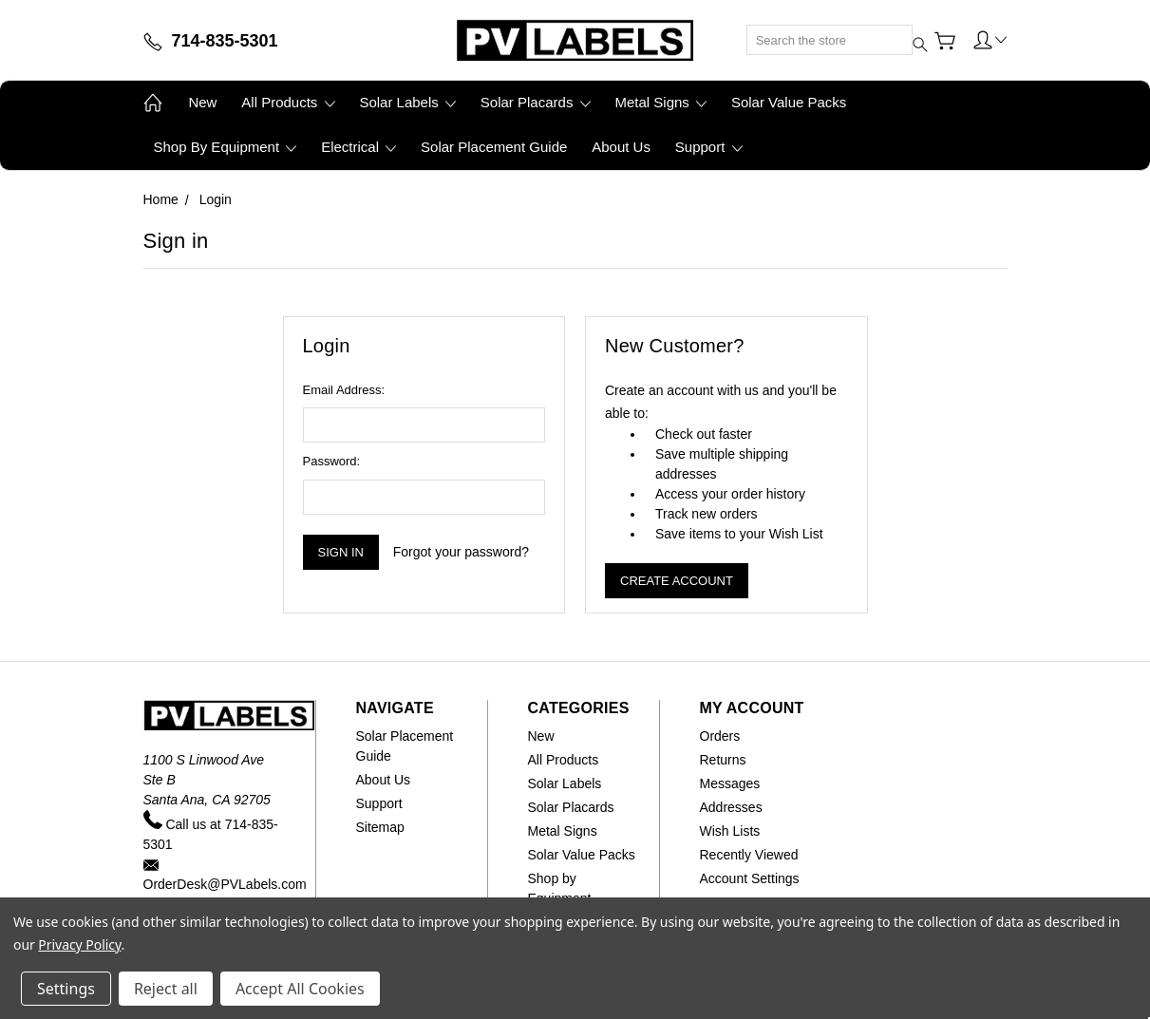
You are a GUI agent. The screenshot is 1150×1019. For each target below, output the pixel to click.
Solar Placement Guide (494, 147)
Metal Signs (660, 102)
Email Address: (344, 390)
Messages (730, 783)
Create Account (676, 581)
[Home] (574, 40)
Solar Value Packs (788, 102)
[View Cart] (944, 40)
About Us (621, 147)
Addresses (731, 807)
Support (709, 147)
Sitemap (380, 827)
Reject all (166, 988)
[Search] (829, 40)
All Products (287, 102)
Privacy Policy (79, 944)
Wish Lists (730, 831)
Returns (723, 759)
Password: (332, 461)
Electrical (358, 147)
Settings (66, 988)
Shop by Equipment (225, 147)
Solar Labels (407, 102)
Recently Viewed (749, 854)
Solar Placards (536, 102)
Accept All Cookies (300, 988)
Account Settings (750, 878)
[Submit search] (906, 29)
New (202, 102)
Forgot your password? (461, 551)
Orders (720, 736)
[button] (990, 39)
